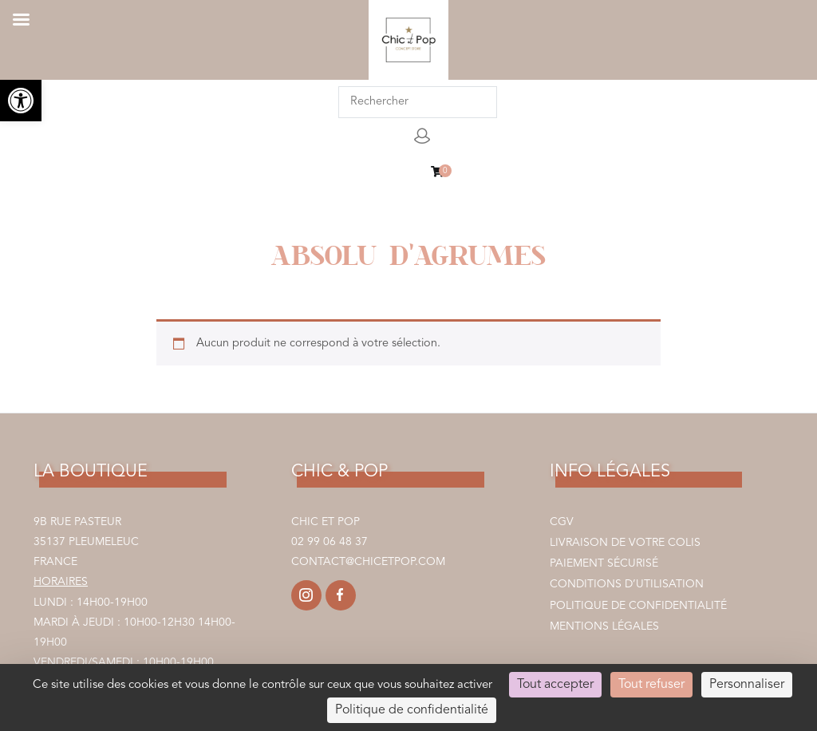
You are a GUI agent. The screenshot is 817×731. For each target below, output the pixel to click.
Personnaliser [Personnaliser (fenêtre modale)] (746, 684)
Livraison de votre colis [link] (625, 542)
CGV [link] (562, 522)
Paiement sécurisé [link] (604, 563)
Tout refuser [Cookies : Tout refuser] (651, 684)
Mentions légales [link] (604, 626)
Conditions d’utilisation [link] (627, 584)
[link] (20, 100)
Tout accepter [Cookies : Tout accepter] (555, 684)
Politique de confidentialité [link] (638, 605)
